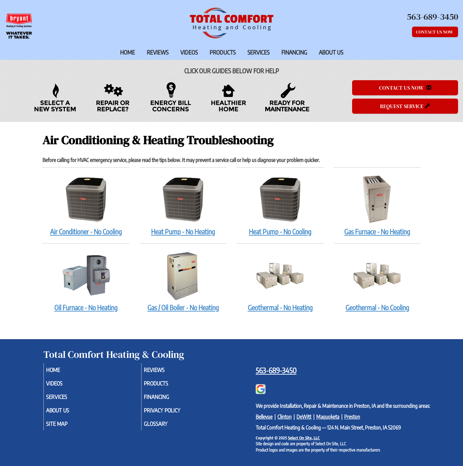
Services (258, 52)
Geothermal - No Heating (280, 281)
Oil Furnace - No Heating (86, 281)
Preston (352, 416)
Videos (189, 52)
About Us (331, 52)
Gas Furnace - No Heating (377, 205)
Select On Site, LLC (304, 437)
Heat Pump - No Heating (183, 205)
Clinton (284, 416)
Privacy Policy (172, 414)
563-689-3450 (276, 370)
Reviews (157, 52)
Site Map (66, 428)
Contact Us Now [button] (435, 32)
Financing (294, 52)
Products (223, 52)
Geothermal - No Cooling (377, 281)
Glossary (164, 428)
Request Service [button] (405, 106)
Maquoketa (327, 416)
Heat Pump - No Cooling (280, 205)
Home (127, 52)
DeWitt (303, 416)
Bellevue (264, 416)
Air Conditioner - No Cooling (86, 205)
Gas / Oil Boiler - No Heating (183, 281)
